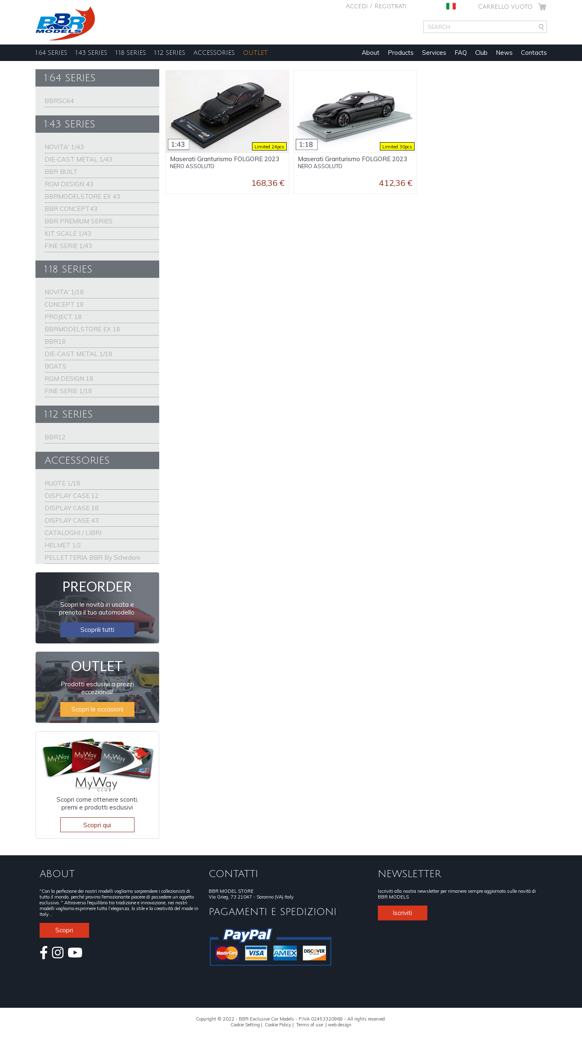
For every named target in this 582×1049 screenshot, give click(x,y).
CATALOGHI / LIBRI (73, 533)
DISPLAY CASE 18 (72, 508)
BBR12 (55, 437)
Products (401, 52)
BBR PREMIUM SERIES (79, 221)
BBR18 (55, 341)
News (504, 52)
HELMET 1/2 (63, 545)
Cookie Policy (278, 1025)
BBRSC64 (59, 101)
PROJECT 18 (63, 317)
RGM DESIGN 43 (69, 184)
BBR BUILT (61, 172)
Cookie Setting (245, 1025)
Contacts (534, 52)
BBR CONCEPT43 (71, 209)
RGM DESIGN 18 (69, 379)
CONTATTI (233, 873)
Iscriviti (402, 913)
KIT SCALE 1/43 (68, 233)
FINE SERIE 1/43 (68, 246)
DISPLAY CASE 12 (72, 496)
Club (481, 52)
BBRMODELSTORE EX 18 (82, 329)
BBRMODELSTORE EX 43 (82, 196)
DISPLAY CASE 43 (72, 520)
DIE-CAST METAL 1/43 (78, 159)
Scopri (64, 930)
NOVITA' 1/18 (64, 292)
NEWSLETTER (409, 873)
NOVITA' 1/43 (64, 147)
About (370, 52)
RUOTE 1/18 (62, 483)
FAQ (461, 52)
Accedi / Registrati (376, 6)
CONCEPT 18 (64, 304)
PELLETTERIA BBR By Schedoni (92, 557)
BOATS (55, 366)
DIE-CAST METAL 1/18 (78, 354)
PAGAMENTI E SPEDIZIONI (273, 911)
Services (434, 52)
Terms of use (309, 1025)
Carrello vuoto (505, 6)
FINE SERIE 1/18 (68, 391)
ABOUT (57, 873)
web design (339, 1025)
